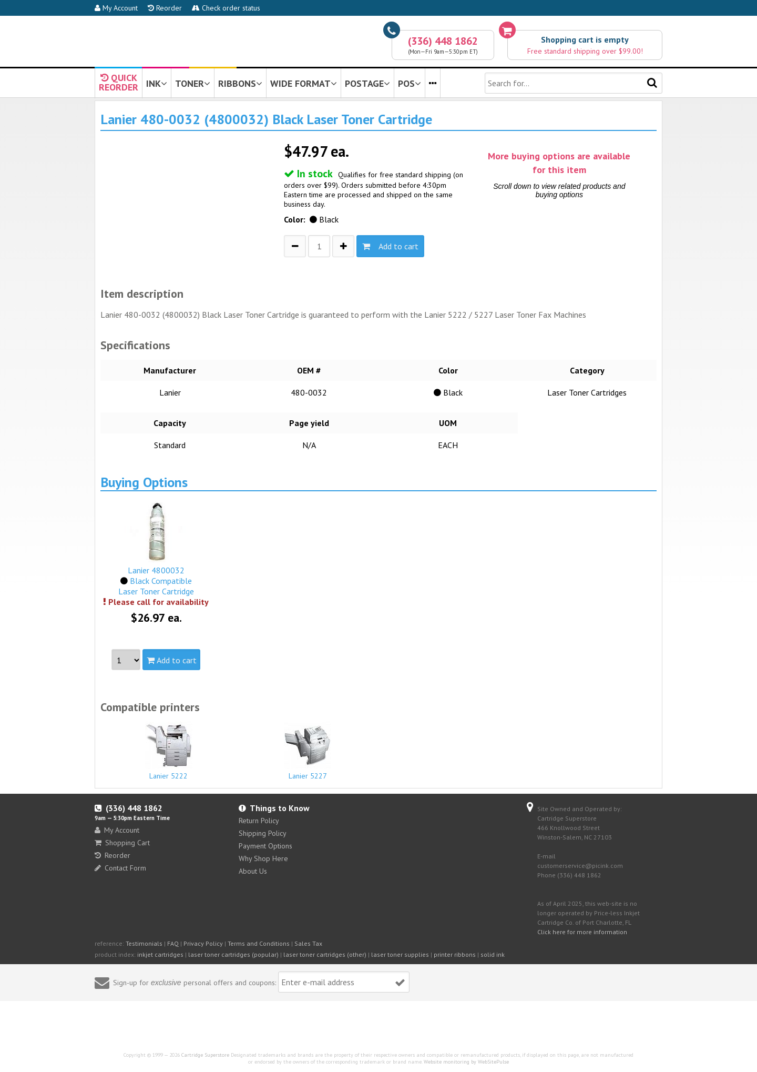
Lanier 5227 (308, 751)
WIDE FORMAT (303, 83)
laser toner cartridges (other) (324, 954)
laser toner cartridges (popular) (233, 954)
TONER (192, 83)
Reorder (165, 8)
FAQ (173, 943)
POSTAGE (367, 83)
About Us (253, 871)
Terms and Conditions (259, 943)
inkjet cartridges (160, 954)
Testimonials (144, 943)
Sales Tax (308, 943)
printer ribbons (455, 954)
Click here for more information (582, 932)
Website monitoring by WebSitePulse (466, 1061)
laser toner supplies (400, 954)
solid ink (492, 954)
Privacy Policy (203, 943)
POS (409, 83)
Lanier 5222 (168, 751)
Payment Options (265, 846)
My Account (116, 8)
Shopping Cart (122, 842)
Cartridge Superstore (205, 1054)
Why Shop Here (263, 858)
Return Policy (259, 820)
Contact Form (120, 868)
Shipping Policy (263, 833)
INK (156, 83)
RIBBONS (240, 83)
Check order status (226, 8)
